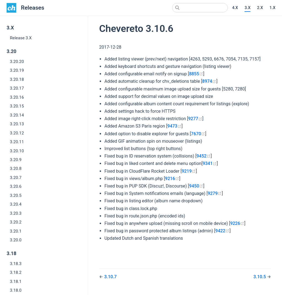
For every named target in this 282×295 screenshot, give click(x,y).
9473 (174, 126)
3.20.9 (15, 159)
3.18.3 (15, 263)
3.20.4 (15, 204)
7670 (198, 133)
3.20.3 (15, 213)
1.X (272, 7)
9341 (210, 163)
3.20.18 (17, 79)
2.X (260, 7)
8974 (209, 81)
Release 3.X (21, 37)
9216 (172, 178)
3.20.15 (17, 106)
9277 (195, 118)
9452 (204, 156)
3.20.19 (17, 70)
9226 (237, 223)
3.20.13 (17, 124)
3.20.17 (17, 88)
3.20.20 (17, 61)
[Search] (200, 7)
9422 (222, 230)
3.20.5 (15, 195)
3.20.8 (15, 168)
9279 (215, 193)
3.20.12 (17, 133)
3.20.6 (15, 186)
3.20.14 (17, 115)
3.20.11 (17, 141)
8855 (196, 73)
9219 (189, 171)
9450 (196, 186)
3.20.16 (17, 97)
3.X (247, 7)
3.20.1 (15, 231)
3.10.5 (260, 276)
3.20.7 (15, 177)
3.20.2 (15, 222)
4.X (235, 7)
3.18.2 (15, 272)
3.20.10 (17, 150)
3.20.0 (15, 240)
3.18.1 (15, 281)
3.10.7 (110, 276)
